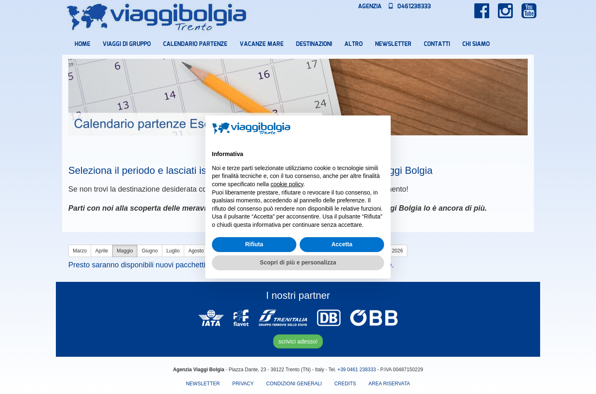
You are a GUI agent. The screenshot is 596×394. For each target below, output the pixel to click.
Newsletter (393, 44)
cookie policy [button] (287, 184)
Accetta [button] (342, 244)
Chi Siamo (476, 44)
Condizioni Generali (294, 384)
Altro (353, 44)
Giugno (150, 251)
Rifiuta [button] (254, 244)
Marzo (80, 251)
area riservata (389, 384)
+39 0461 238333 (356, 369)
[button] (380, 128)
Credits (345, 384)
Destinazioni (314, 44)
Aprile (101, 251)
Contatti (437, 44)
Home (82, 44)
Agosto (196, 251)
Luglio (173, 251)
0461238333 (409, 7)
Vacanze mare (262, 44)
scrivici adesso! (298, 341)
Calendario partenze (195, 44)
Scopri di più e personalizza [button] (298, 262)
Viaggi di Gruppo (127, 44)
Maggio (125, 251)
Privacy (243, 384)
